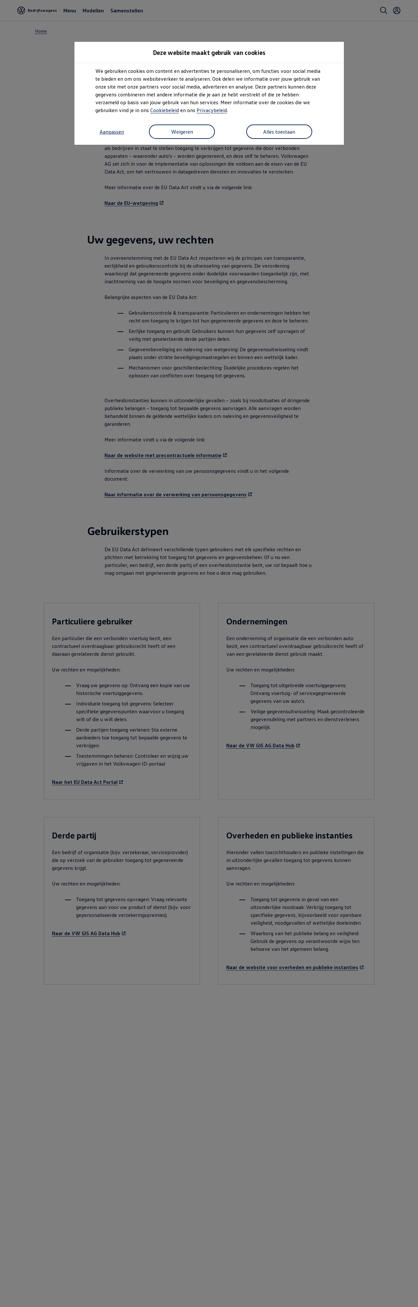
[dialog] (209, 653)
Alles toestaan (279, 131)
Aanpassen (112, 131)
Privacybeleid (212, 110)
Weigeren (182, 131)
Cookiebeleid (164, 110)
